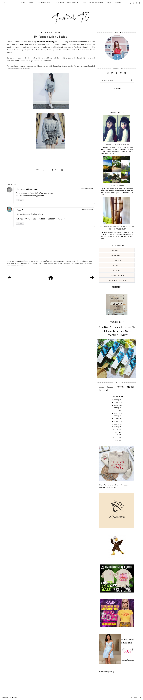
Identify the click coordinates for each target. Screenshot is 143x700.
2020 (116, 416)
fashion (117, 260)
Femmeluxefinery (45, 41)
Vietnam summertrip (117, 185)
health (117, 270)
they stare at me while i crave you (117, 144)
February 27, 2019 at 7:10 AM (87, 188)
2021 (116, 413)
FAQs (109, 3)
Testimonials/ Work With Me (67, 3)
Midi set (24, 44)
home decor (117, 255)
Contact (118, 3)
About (32, 3)
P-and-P (20, 210)
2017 (116, 424)
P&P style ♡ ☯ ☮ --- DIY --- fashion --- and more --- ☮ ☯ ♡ (40, 219)
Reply (20, 200)
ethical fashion (117, 275)
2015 (117, 429)
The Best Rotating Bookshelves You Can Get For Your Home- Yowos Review (117, 227)
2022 (117, 410)
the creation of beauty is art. (27, 189)
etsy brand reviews (117, 280)
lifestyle (117, 250)
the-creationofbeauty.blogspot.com (30, 195)
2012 (117, 437)
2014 (117, 432)
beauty (117, 265)
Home (23, 3)
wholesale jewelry (106, 672)
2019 (116, 418)
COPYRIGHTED (136, 697)
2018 (116, 421)
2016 (116, 427)
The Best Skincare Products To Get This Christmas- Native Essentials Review (117, 331)
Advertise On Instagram (93, 3)
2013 (117, 435)
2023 (116, 408)
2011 (117, 440)
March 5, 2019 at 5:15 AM (87, 209)
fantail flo (6, 697)
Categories (43, 3)
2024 (116, 405)
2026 (116, 400)
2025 (116, 402)
